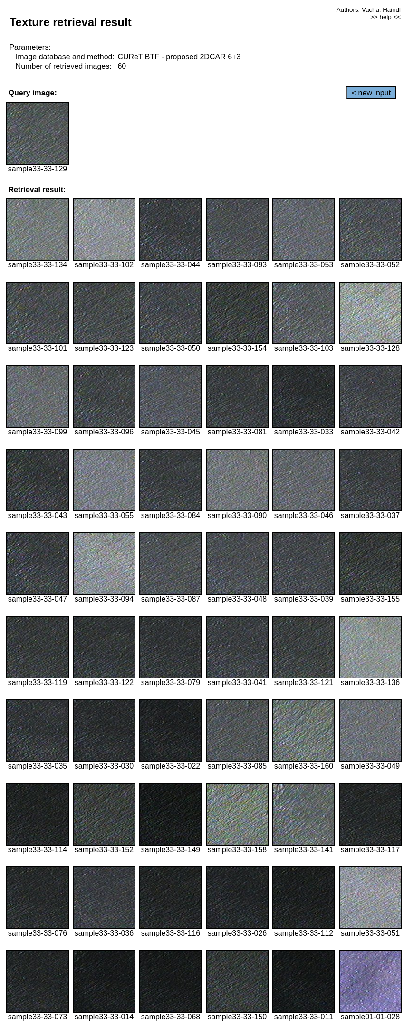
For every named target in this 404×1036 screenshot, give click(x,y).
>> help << (385, 16)
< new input (371, 93)
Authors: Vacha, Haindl (369, 9)
